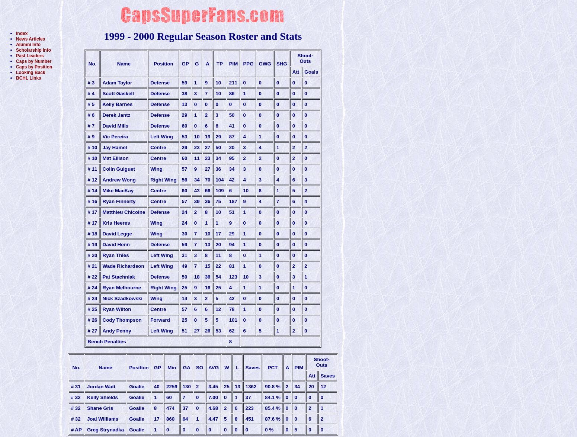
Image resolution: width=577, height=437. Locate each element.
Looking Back (30, 72)
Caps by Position (34, 67)
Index (22, 33)
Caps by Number (33, 61)
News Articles (30, 39)
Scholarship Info (33, 50)
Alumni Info (28, 44)
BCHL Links (28, 78)
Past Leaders (30, 55)
